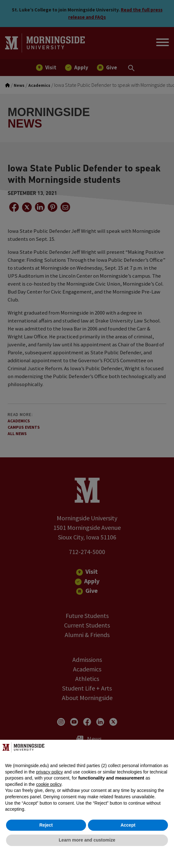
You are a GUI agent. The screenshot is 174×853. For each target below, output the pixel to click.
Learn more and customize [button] (87, 840)
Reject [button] (46, 825)
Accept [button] (127, 825)
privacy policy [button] (49, 771)
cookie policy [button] (48, 784)
